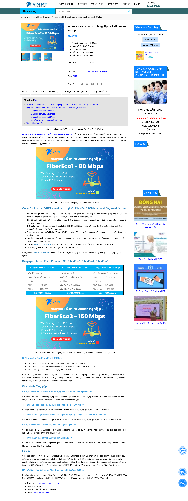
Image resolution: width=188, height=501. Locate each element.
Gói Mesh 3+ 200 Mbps (152, 53)
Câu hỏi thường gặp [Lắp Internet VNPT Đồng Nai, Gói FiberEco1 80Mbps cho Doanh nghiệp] (34, 123)
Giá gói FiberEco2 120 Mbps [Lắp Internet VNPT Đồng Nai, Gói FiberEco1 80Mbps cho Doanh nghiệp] (43, 114)
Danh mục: (72, 71)
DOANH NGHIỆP (67, 4)
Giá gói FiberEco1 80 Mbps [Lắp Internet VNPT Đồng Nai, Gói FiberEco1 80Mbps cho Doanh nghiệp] (42, 111)
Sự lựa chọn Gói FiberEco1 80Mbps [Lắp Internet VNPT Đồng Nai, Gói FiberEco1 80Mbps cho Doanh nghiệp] (46, 120)
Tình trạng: (72, 62)
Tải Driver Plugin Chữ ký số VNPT (150, 291)
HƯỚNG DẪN (113, 4)
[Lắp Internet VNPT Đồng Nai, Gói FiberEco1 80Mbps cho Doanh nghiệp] (42, 37)
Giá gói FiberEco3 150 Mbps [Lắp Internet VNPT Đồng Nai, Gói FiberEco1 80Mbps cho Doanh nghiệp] (43, 117)
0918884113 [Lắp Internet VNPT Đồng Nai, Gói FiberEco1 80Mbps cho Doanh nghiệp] (153, 5)
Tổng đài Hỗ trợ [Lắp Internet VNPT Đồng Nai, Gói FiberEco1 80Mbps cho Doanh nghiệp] (99, 91)
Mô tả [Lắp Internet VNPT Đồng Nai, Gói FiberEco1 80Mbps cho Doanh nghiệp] (25, 91)
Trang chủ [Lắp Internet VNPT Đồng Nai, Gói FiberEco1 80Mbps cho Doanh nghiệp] (24, 17)
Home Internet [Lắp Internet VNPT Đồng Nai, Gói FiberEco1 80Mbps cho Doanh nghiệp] (150, 40)
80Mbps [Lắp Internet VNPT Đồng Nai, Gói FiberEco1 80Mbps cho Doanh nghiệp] (76, 76)
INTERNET (83, 4)
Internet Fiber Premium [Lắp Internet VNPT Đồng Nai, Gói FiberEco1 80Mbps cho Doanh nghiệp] (41, 17)
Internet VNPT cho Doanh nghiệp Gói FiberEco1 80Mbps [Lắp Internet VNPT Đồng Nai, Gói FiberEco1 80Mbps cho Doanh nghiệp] (47, 134)
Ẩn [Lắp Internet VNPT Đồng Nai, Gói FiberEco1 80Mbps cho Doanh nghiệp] (35, 100)
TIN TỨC (126, 4)
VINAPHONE (97, 4)
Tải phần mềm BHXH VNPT (150, 259)
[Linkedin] (87, 84)
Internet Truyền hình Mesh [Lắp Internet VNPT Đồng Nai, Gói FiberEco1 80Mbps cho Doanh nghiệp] (150, 34)
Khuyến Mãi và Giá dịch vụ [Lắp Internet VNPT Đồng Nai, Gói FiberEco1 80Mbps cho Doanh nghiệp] (46, 91)
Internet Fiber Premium (97, 71)
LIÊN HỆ (137, 4)
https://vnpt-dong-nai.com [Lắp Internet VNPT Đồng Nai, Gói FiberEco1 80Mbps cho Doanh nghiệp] (48, 483)
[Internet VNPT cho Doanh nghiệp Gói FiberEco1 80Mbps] (37, 4)
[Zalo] (104, 84)
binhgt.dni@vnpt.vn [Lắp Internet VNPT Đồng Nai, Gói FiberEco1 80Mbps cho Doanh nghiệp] (41, 492)
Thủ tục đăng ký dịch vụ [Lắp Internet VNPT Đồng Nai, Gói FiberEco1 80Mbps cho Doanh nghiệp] (75, 91)
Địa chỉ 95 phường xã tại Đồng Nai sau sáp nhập (150, 225)
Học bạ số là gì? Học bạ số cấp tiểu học (150, 324)
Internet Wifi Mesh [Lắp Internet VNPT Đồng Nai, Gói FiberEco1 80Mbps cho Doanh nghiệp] (150, 45)
